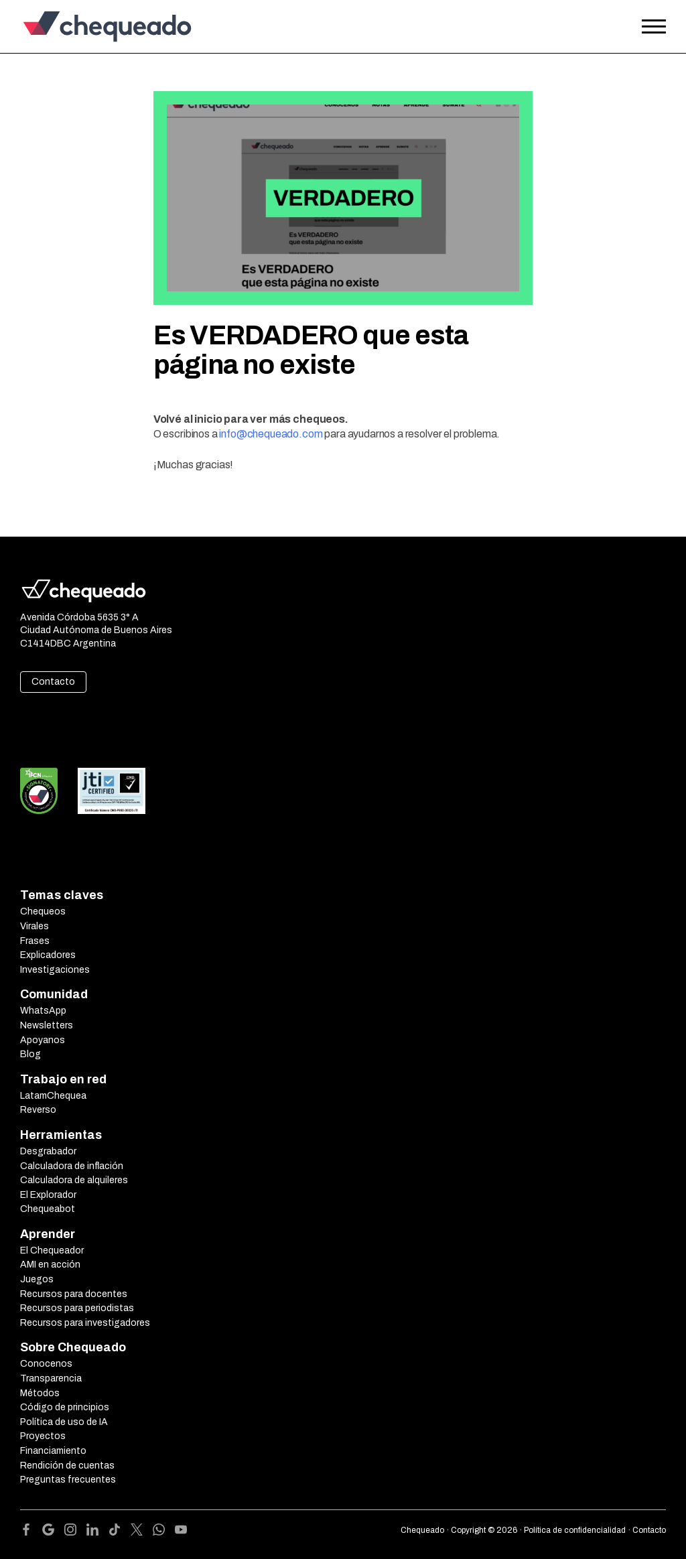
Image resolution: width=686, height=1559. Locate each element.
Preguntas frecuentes (68, 1480)
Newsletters (46, 1025)
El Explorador (48, 1195)
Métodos (40, 1393)
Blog (30, 1054)
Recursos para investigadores (85, 1323)
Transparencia (51, 1378)
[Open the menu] (654, 27)
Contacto (53, 682)
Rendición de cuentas (67, 1466)
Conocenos (46, 1364)
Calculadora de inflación (71, 1166)
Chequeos (43, 911)
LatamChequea (53, 1096)
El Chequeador (52, 1250)
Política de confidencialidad (575, 1530)
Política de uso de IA (64, 1422)
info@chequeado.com (270, 433)
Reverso (38, 1110)
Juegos (37, 1279)
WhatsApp (43, 1011)
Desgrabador (48, 1151)
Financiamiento (53, 1451)
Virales (34, 926)
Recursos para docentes (73, 1294)
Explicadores (48, 955)
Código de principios (64, 1407)
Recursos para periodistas (77, 1308)
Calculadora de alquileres (74, 1180)
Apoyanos (42, 1040)
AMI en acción (50, 1265)
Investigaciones (55, 970)
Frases (35, 941)
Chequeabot (47, 1209)
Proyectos (43, 1436)
